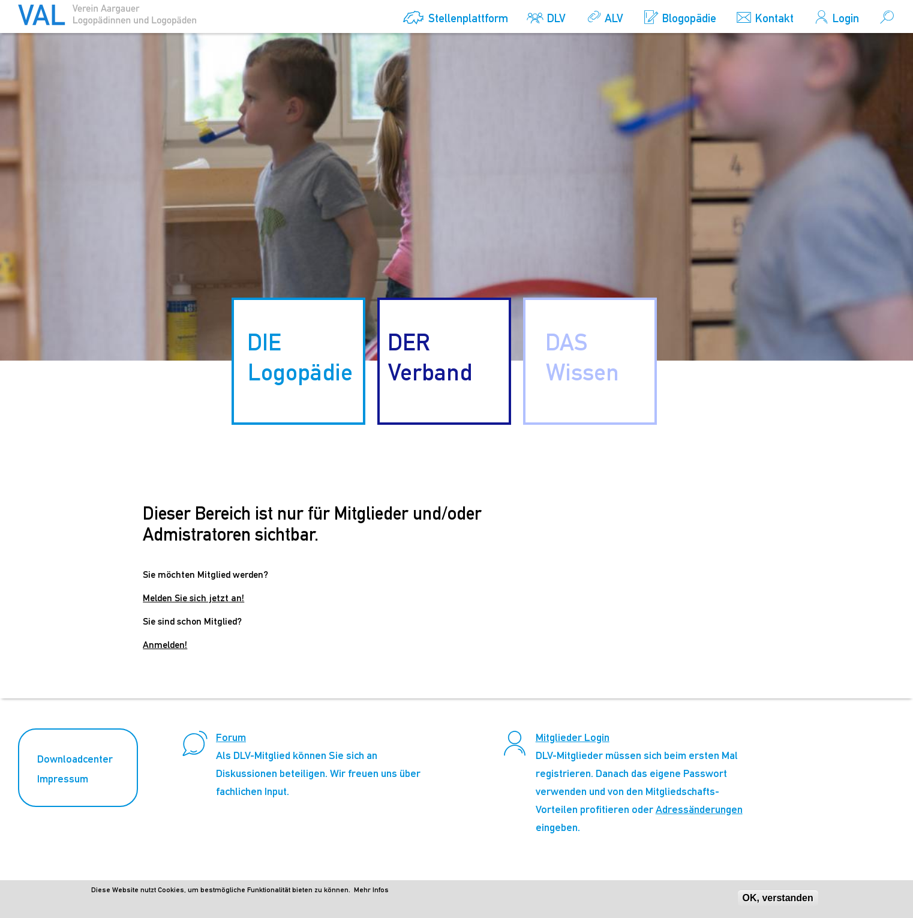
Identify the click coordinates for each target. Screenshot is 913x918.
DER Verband (430, 357)
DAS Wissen (582, 357)
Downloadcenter (75, 758)
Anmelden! (165, 644)
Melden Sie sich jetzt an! (193, 598)
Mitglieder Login (572, 737)
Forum (231, 737)
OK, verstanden (778, 901)
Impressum (62, 778)
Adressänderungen (699, 809)
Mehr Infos (371, 893)
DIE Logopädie (300, 357)
